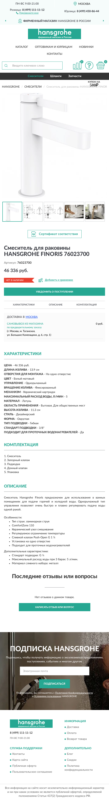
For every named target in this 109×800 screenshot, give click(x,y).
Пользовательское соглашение (32, 772)
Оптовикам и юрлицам (53, 47)
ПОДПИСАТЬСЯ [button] (54, 683)
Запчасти (74, 76)
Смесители (35, 76)
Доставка (73, 727)
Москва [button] (32, 317)
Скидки (71, 760)
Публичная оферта (24, 766)
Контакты (54, 54)
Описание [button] (56, 305)
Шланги (56, 76)
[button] (27, 13)
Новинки (86, 47)
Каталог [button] (21, 47)
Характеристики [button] (24, 305)
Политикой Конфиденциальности (74, 693)
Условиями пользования (47, 696)
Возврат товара (77, 739)
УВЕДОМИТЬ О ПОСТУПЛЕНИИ (54, 292)
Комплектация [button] (86, 305)
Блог (70, 754)
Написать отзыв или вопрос (54, 607)
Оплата (71, 733)
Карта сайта (20, 760)
